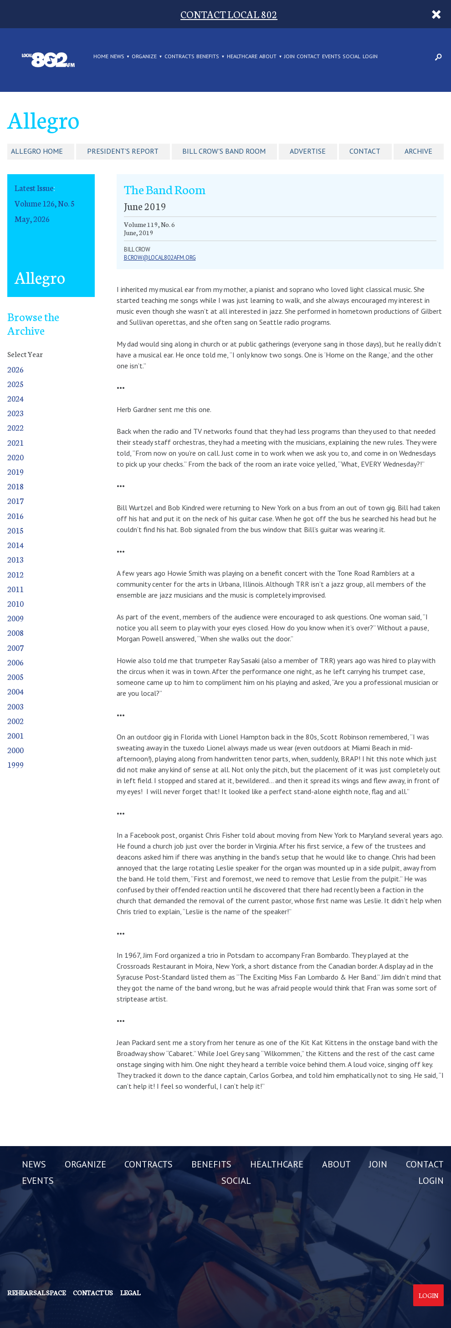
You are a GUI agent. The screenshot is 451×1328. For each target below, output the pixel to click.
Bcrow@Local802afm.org (160, 258)
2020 (15, 457)
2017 (15, 500)
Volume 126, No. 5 (45, 203)
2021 (15, 442)
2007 (15, 647)
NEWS (117, 56)
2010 (15, 603)
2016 (15, 515)
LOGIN (370, 56)
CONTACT (308, 56)
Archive (418, 151)
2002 (15, 720)
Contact (364, 151)
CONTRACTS (179, 56)
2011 (15, 588)
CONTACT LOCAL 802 (228, 14)
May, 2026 (32, 218)
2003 (15, 706)
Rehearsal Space (36, 1292)
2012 (15, 574)
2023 (15, 412)
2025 (15, 383)
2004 (15, 691)
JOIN (289, 56)
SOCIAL (351, 56)
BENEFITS (207, 56)
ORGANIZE (144, 56)
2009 (15, 618)
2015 (15, 530)
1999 (15, 764)
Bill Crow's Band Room (224, 151)
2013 (15, 559)
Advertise (308, 151)
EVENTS (331, 56)
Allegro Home (37, 151)
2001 (15, 735)
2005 (15, 676)
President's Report (123, 151)
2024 (15, 398)
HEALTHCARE (242, 56)
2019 (15, 471)
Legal (130, 1292)
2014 (15, 544)
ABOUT (268, 56)
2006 (15, 662)
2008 (15, 632)
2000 (15, 749)
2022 (15, 427)
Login (428, 1295)
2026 (15, 369)
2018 (15, 486)
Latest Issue (34, 187)
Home (100, 56)
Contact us (93, 1292)
